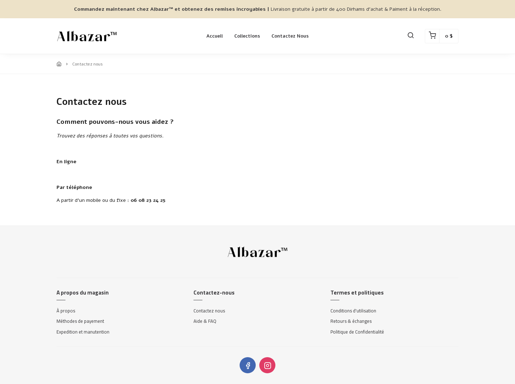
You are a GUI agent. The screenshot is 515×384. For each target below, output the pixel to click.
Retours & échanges (351, 321)
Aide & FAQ (204, 321)
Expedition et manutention (83, 332)
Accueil (214, 36)
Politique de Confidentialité (357, 332)
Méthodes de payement (80, 321)
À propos (66, 311)
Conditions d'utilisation (353, 311)
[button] (410, 36)
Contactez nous (290, 36)
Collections (247, 36)
